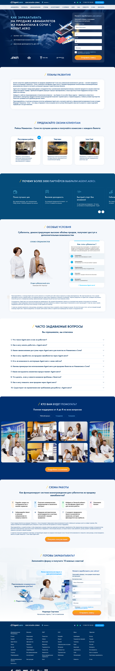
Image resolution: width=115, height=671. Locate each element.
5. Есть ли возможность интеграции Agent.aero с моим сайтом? (36, 361)
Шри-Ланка (14, 642)
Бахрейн (60, 636)
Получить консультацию (57, 539)
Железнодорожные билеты (16, 660)
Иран (75, 632)
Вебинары (61, 655)
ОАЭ (59, 632)
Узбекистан (61, 650)
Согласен (86, 53)
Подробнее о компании (57, 469)
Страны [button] (45, 7)
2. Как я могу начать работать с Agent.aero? (29, 345)
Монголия (45, 642)
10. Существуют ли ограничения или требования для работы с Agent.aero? (41, 387)
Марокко (44, 644)
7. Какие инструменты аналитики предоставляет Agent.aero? (36, 371)
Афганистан (29, 642)
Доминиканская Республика (15, 633)
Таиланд (76, 642)
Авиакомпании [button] (35, 7)
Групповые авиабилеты (96, 655)
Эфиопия (91, 632)
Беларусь (92, 647)
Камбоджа (77, 636)
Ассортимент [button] (55, 7)
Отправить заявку (88, 57)
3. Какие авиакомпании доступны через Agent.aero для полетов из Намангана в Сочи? (46, 350)
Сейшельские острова (64, 644)
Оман (12, 644)
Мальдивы (29, 639)
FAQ (79, 7)
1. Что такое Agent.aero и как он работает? (29, 339)
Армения (13, 650)
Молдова (60, 647)
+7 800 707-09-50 (88, 2)
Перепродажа (14, 655)
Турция (91, 639)
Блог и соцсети (93, 652)
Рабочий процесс (45, 416)
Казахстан (45, 650)
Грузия (60, 642)
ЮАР (43, 632)
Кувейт (13, 639)
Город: (76, 44)
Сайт (75, 652)
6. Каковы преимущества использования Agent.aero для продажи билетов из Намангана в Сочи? (50, 366)
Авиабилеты (14, 7)
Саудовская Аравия (79, 639)
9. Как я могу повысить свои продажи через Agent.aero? (34, 382)
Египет (13, 636)
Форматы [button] (24, 7)
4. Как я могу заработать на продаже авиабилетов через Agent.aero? (39, 355)
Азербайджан (30, 650)
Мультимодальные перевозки (47, 655)
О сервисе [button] (66, 7)
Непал (44, 639)
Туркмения (29, 647)
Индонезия (29, 636)
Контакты (101, 7)
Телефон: (77, 31)
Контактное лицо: (79, 24)
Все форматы (93, 650)
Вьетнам (91, 642)
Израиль (28, 644)
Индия (60, 639)
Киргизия (76, 647)
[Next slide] (103, 211)
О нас (93, 7)
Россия (91, 644)
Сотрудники (59, 416)
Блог (73, 7)
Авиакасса (45, 652)
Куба (75, 644)
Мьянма (28, 632)
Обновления (77, 655)
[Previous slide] (99, 211)
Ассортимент (30, 655)
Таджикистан (46, 647)
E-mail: (76, 37)
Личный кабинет (99, 2)
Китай (12, 647)
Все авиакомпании (31, 652)
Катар (91, 636)
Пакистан (45, 636)
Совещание (71, 416)
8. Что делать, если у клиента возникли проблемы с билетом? (36, 377)
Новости (86, 7)
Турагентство (61, 652)
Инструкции (29, 659)
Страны (13, 652)
